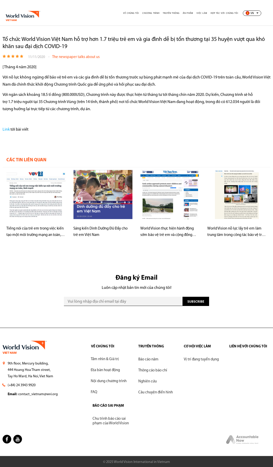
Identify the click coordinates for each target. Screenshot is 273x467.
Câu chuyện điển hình (155, 392)
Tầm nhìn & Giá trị (105, 359)
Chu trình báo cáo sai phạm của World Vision (111, 421)
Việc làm (203, 13)
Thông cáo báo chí (152, 370)
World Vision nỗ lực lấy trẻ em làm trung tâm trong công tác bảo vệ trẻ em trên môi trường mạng (235, 232)
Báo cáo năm (148, 359)
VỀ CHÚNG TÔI (102, 346)
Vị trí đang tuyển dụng (201, 359)
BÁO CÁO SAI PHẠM (108, 406)
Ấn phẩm (190, 13)
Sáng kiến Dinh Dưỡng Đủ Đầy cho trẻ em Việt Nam (100, 232)
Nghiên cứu (147, 381)
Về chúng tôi (134, 13)
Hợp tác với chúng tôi (224, 13)
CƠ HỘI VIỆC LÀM (197, 346)
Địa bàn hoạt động (105, 370)
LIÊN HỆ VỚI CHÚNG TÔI (248, 346)
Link (6, 130)
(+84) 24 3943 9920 (22, 385)
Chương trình (153, 13)
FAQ (94, 392)
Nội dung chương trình (109, 381)
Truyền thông (173, 13)
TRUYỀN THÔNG (151, 346)
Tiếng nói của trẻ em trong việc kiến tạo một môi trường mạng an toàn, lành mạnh (35, 232)
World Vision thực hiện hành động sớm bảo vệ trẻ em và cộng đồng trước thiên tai (167, 232)
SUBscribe (195, 301)
